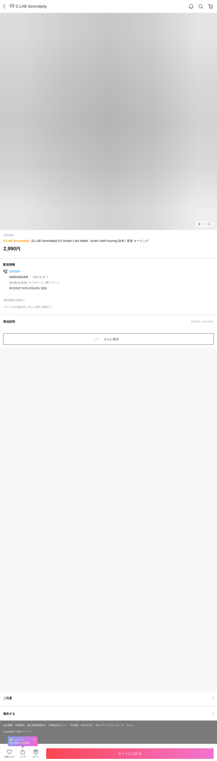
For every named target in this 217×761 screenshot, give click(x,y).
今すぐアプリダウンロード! (109, 725)
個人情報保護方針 (36, 725)
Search (201, 6)
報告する (108, 714)
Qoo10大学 (87, 725)
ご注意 (108, 698)
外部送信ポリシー (58, 725)
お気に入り (9, 756)
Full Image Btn (209, 224)
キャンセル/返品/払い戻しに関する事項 (26, 306)
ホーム (130, 725)
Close (34, 739)
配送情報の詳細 (13, 300)
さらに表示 (111, 339)
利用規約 (20, 725)
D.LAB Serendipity (31, 6)
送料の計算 (39, 277)
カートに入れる (130, 753)
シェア (22, 756)
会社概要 (8, 725)
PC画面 (74, 725)
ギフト (36, 756)
